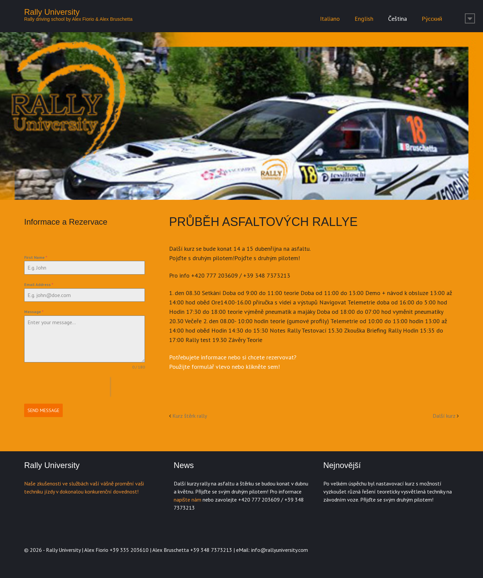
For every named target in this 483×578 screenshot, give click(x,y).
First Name (35, 257)
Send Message (43, 410)
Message (34, 311)
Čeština (397, 18)
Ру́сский (432, 18)
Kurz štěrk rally (189, 415)
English (364, 18)
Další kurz (444, 415)
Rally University (51, 11)
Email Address (38, 284)
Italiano (330, 18)
